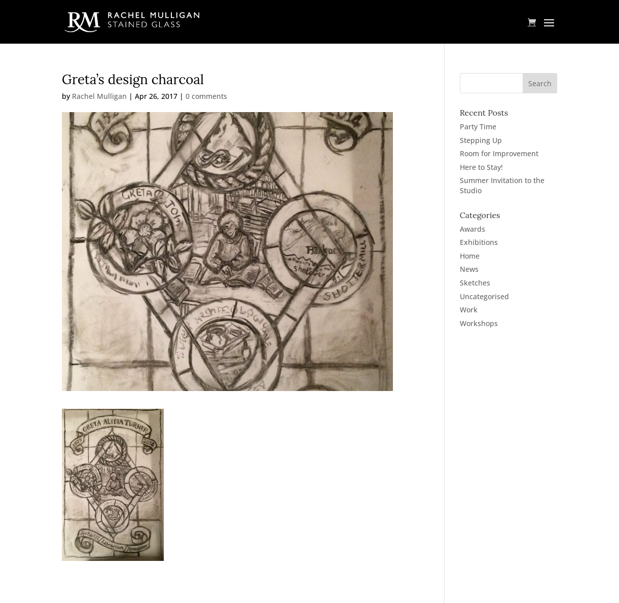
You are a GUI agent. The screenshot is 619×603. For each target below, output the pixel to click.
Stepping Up (481, 140)
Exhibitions (479, 242)
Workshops (479, 323)
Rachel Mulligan (99, 96)
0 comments (206, 96)
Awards (472, 229)
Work (469, 309)
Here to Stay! (481, 167)
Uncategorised (484, 296)
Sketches (475, 283)
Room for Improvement (499, 153)
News (469, 269)
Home (470, 256)
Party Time (478, 126)
